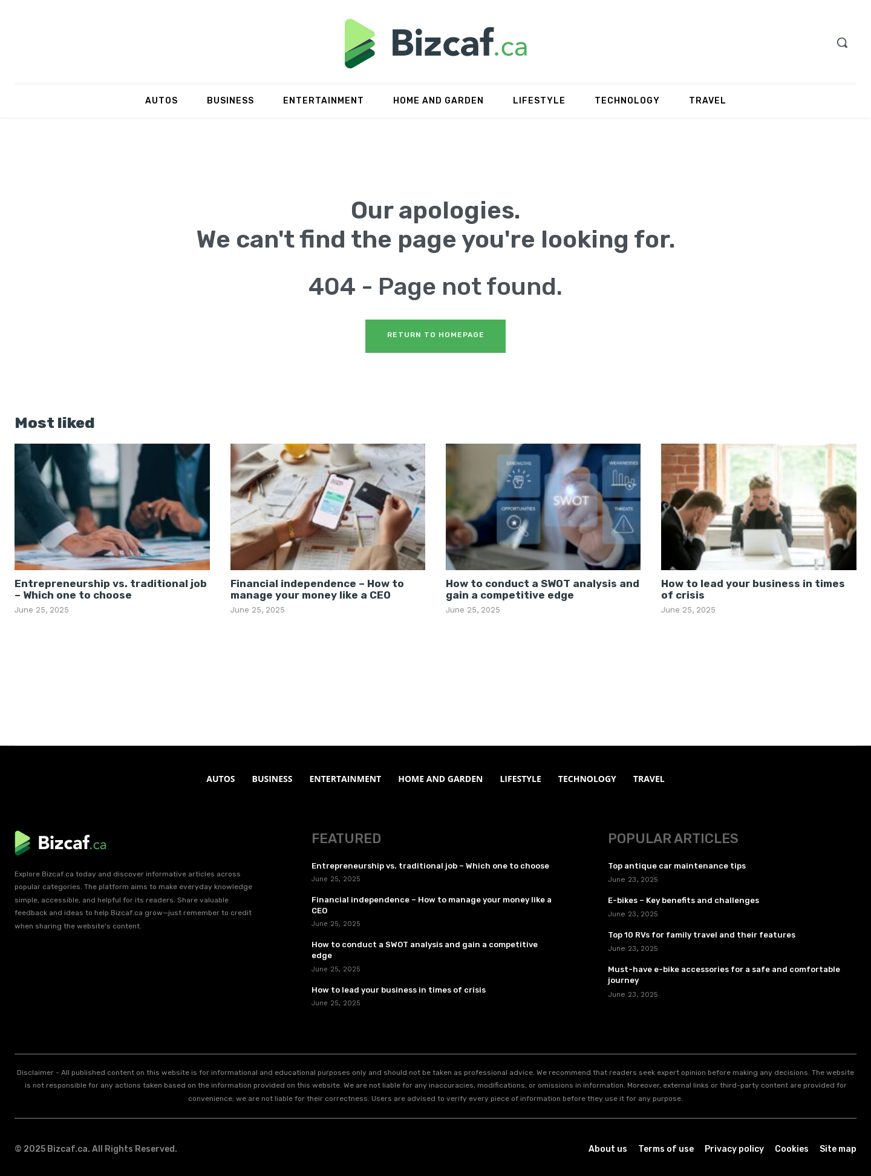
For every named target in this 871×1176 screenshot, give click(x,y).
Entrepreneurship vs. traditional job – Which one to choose (111, 589)
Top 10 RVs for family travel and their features (701, 934)
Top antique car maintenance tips (677, 865)
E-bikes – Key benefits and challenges (683, 900)
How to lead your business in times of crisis (753, 589)
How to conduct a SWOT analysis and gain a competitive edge (542, 589)
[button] (841, 42)
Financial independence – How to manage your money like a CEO (317, 589)
